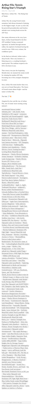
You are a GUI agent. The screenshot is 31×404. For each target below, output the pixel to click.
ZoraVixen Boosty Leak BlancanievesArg (16, 227)
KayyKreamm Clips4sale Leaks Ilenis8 (15, 279)
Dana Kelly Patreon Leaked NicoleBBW (15, 194)
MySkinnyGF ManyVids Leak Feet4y (13, 121)
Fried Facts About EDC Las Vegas (12, 123)
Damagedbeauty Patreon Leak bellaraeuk (15, 211)
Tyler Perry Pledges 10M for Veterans (14, 128)
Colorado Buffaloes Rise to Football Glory (15, 192)
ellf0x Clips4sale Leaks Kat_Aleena (13, 386)
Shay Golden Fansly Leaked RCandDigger (15, 381)
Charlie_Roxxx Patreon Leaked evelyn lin (15, 275)
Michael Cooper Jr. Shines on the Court (15, 277)
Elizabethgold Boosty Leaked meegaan (14, 126)
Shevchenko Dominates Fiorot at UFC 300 (15, 371)
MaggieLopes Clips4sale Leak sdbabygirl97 (15, 345)
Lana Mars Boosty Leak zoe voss (17, 334)
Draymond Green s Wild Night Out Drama (15, 253)
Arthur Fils (4, 11)
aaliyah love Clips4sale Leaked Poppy (14, 251)
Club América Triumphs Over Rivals (14, 383)
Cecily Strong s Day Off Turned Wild (13, 282)
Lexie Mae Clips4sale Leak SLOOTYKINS (15, 284)
